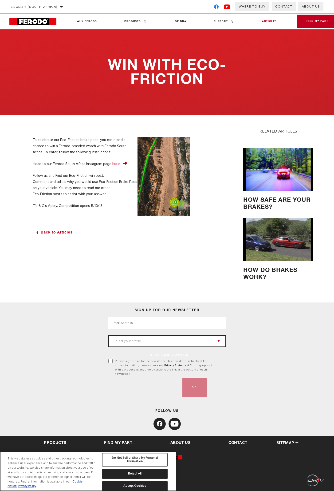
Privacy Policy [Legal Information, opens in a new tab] (27, 486)
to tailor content (169, 355)
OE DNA (180, 21)
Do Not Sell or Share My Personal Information (135, 459)
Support (220, 21)
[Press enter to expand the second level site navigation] (145, 21)
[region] (88, 471)
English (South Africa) (34, 7)
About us (311, 6)
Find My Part (118, 443)
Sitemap (288, 443)
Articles (269, 21)
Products (132, 21)
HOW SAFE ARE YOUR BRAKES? (277, 203)
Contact (283, 6)
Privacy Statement (176, 365)
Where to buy (252, 6)
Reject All (134, 473)
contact (238, 443)
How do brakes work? (270, 273)
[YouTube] (227, 8)
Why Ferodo (87, 21)
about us (180, 443)
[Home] (36, 21)
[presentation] (144, 387)
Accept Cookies (134, 486)
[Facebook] (216, 8)
